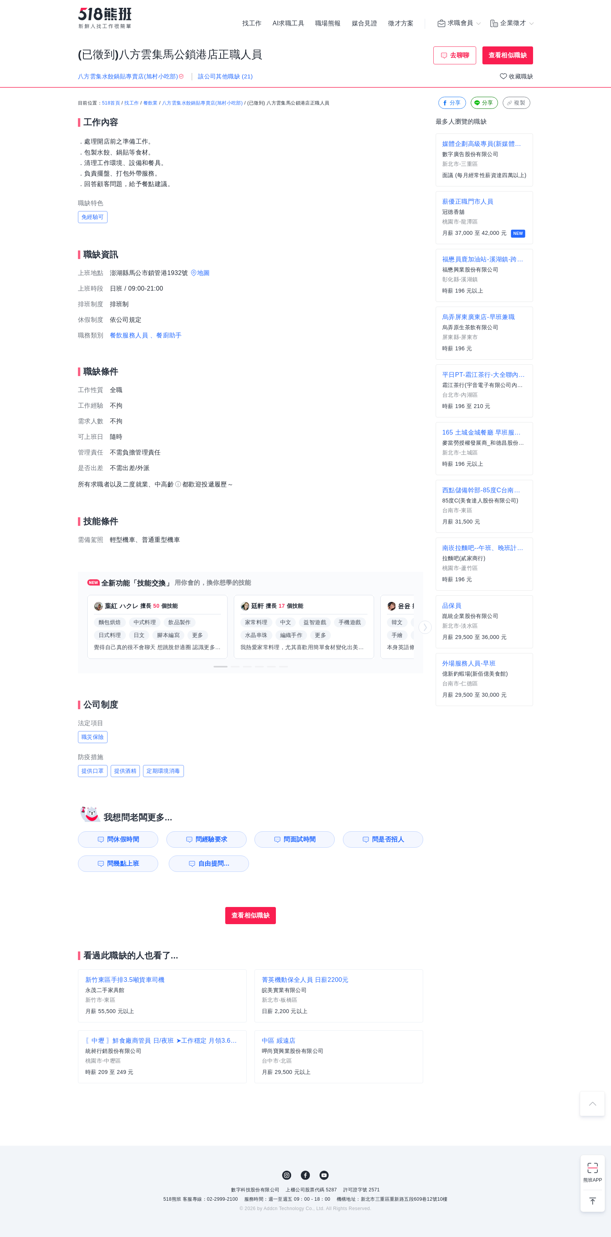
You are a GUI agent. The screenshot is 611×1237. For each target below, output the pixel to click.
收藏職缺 (521, 76)
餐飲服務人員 (129, 335)
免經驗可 (92, 217)
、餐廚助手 (166, 335)
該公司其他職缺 (225, 76)
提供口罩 (92, 771)
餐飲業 (150, 103)
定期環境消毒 (163, 771)
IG (286, 1175)
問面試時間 (300, 839)
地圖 (203, 273)
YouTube (324, 1175)
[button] (221, 666)
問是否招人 (388, 839)
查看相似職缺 (508, 55)
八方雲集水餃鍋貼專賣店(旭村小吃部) (202, 103)
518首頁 (111, 103)
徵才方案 (401, 23)
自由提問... (212, 863)
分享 (451, 103)
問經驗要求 (211, 839)
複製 (515, 103)
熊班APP (592, 1180)
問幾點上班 (123, 863)
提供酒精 (125, 771)
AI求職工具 (288, 23)
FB (305, 1175)
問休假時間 (123, 839)
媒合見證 (365, 23)
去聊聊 (459, 55)
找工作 (251, 23)
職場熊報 (328, 23)
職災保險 (92, 737)
